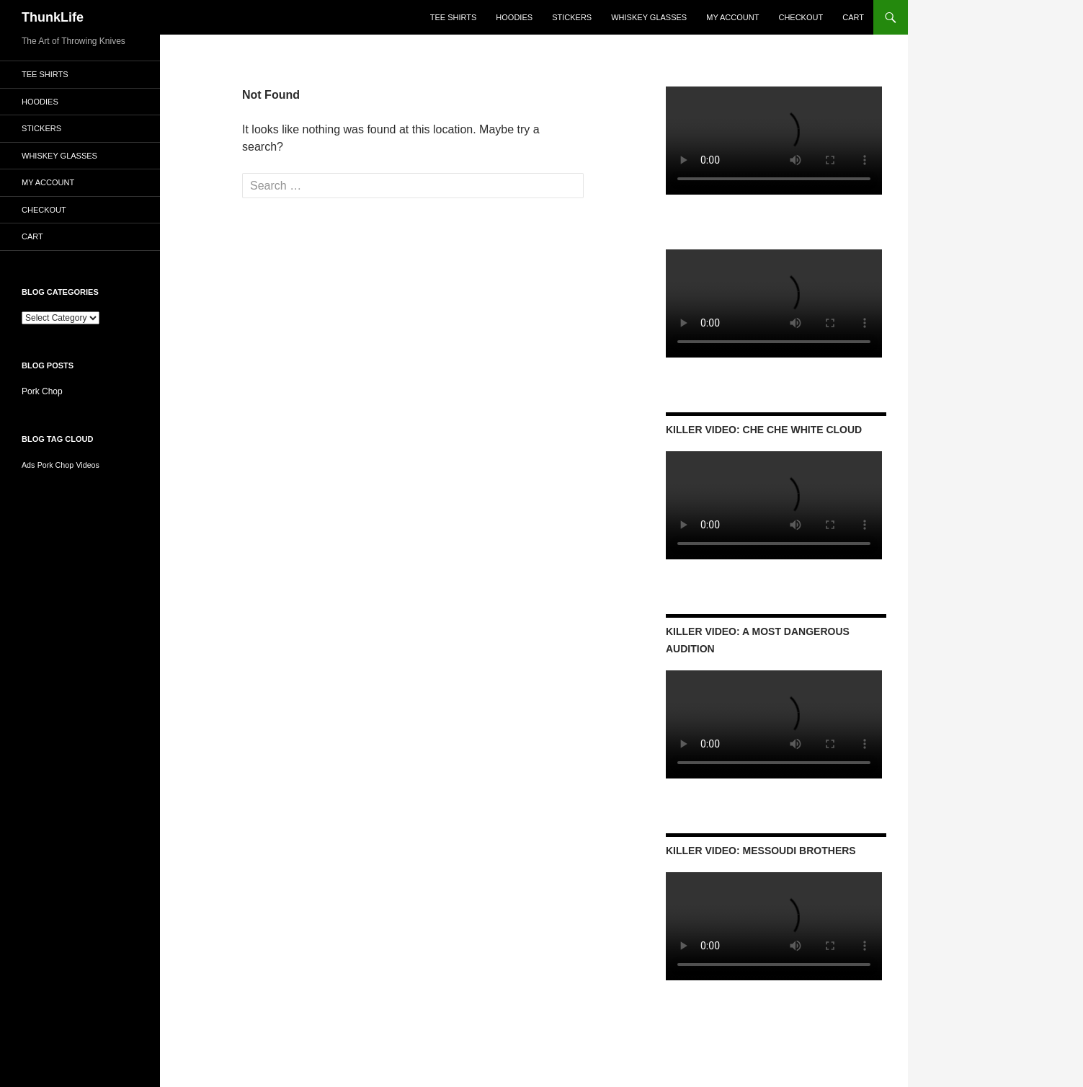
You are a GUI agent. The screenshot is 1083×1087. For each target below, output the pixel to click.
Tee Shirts (453, 17)
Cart (853, 17)
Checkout (800, 17)
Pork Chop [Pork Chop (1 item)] (55, 465)
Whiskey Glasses (649, 17)
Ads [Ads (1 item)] (28, 465)
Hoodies (514, 17)
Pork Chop (42, 391)
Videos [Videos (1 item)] (87, 465)
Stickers (572, 17)
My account (732, 17)
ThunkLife (53, 17)
